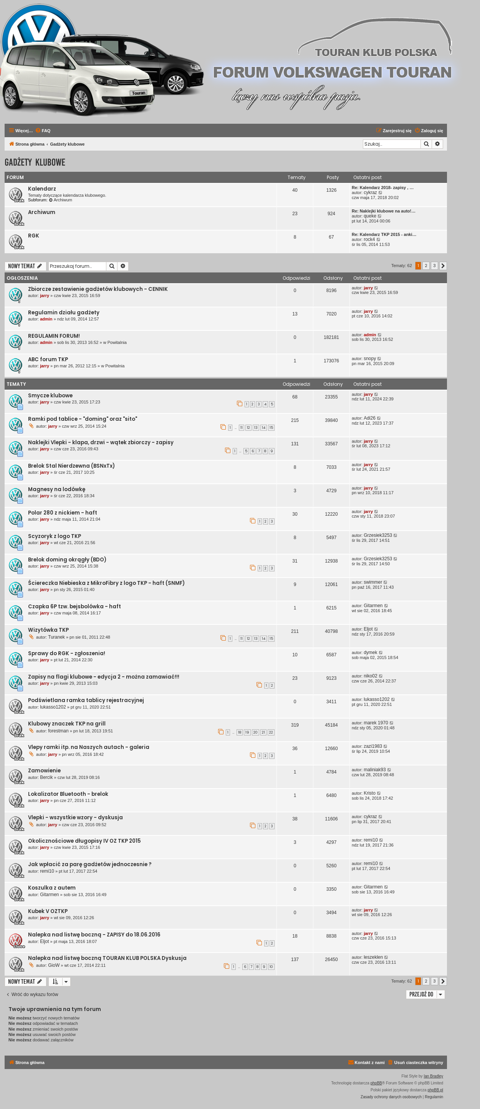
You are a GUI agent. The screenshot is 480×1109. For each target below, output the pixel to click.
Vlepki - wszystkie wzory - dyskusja (75, 817)
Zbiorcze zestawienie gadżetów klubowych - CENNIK (98, 289)
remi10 (371, 840)
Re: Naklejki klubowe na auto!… (383, 211)
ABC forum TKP (48, 359)
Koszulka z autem (52, 888)
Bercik (46, 777)
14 (263, 427)
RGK (33, 235)
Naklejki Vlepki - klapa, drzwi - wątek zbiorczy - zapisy (101, 442)
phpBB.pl (435, 1090)
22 (271, 732)
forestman (58, 731)
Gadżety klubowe (35, 162)
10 (271, 967)
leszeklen (373, 957)
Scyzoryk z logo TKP (54, 536)
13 (256, 427)
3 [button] (434, 265)
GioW (54, 965)
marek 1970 (376, 722)
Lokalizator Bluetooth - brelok (68, 794)
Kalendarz (42, 189)
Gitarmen (373, 605)
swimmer (373, 582)
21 (263, 732)
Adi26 (370, 418)
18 (239, 732)
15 (271, 427)
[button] (443, 266)
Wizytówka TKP (48, 630)
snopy (370, 358)
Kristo (370, 793)
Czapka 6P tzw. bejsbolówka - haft (74, 606)
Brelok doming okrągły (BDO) (67, 559)
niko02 (370, 676)
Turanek (56, 637)
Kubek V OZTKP (48, 911)
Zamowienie (44, 770)
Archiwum (60, 200)
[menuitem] (43, 130)
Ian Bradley (433, 1076)
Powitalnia (117, 342)
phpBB (376, 1083)
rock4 (369, 239)
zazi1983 (373, 746)
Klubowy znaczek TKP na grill (67, 723)
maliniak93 (375, 769)
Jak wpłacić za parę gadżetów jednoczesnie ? (90, 864)
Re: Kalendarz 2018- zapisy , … (383, 187)
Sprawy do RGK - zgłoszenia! (66, 653)
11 (241, 427)
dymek (370, 652)
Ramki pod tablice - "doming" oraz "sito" (82, 419)
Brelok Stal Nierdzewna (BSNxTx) (71, 466)
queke (370, 216)
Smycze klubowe (50, 395)
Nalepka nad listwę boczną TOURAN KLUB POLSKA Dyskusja (107, 958)
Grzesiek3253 (378, 535)
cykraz (370, 192)
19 (247, 732)
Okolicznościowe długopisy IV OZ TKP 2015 (84, 841)
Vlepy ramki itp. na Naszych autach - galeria (88, 747)
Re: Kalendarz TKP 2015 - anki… (384, 234)
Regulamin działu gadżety (63, 312)
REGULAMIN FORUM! (54, 336)
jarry (44, 295)
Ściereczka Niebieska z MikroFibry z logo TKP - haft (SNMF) (106, 583)
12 (248, 427)
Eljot (368, 629)
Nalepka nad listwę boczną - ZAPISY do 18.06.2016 (94, 934)
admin (46, 319)
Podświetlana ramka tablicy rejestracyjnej (86, 700)
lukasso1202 (53, 707)
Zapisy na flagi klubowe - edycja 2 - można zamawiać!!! (103, 677)
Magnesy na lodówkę (56, 489)
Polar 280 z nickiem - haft (62, 512)
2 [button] (426, 265)
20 (255, 732)
